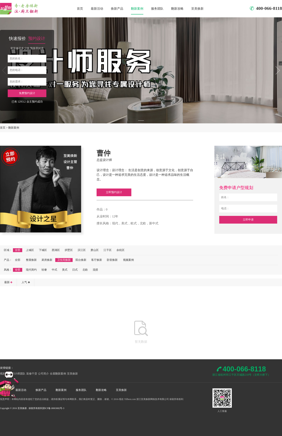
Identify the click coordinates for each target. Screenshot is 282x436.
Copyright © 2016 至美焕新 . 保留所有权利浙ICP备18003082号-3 (32, 408)
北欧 (85, 269)
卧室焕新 (112, 259)
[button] (141, 120)
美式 (64, 269)
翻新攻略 (177, 8)
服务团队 (157, 8)
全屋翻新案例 (58, 373)
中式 (54, 269)
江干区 (108, 250)
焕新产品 (117, 8)
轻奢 (44, 269)
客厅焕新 (96, 259)
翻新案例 (137, 8)
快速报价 (17, 38)
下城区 (43, 250)
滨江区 (82, 250)
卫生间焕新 (64, 259)
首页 (80, 8)
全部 (17, 250)
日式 (75, 269)
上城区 (30, 250)
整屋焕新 (31, 259)
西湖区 (56, 250)
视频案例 (128, 259)
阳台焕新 (81, 259)
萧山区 (95, 250)
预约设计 (36, 38)
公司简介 (43, 373)
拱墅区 (69, 250)
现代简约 (31, 269)
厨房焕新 (47, 259)
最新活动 (97, 8)
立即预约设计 (114, 192)
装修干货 (31, 373)
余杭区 (120, 250)
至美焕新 (197, 8)
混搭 (95, 269)
